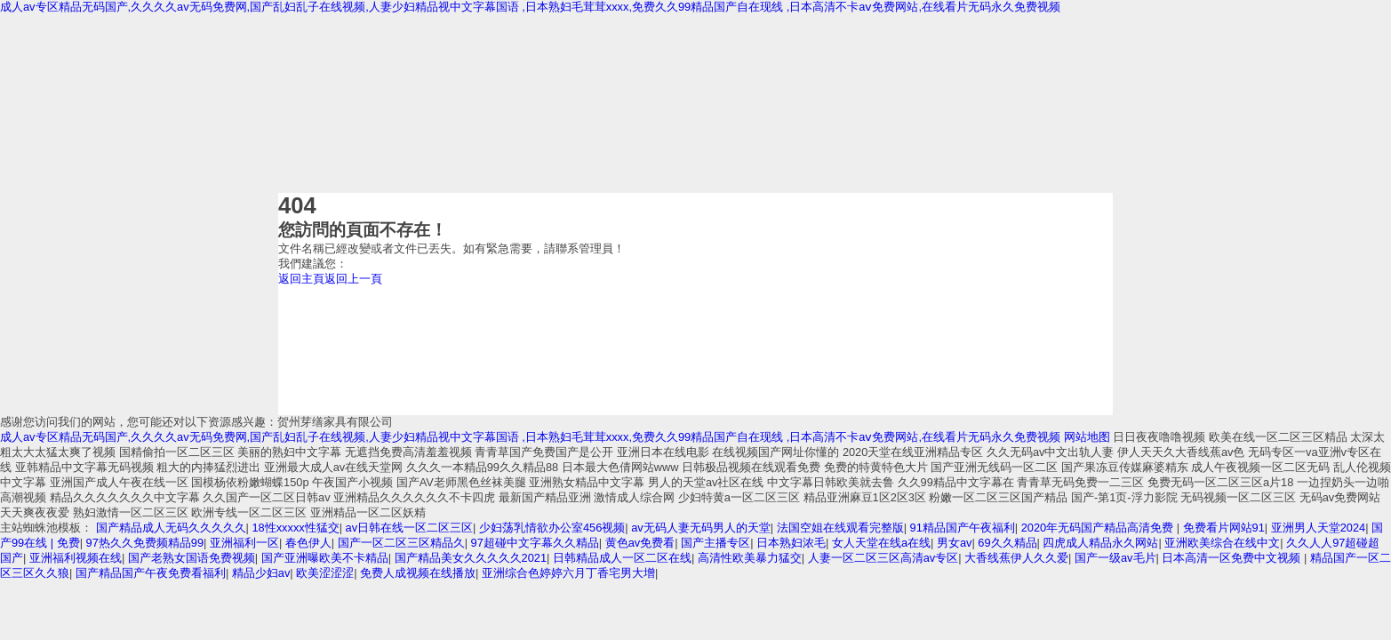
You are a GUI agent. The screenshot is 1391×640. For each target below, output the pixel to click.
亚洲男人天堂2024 (1318, 527)
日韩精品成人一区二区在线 (622, 557)
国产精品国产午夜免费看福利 (151, 573)
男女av (954, 542)
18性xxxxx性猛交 (295, 527)
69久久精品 (1007, 542)
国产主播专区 (715, 542)
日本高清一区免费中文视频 (1233, 557)
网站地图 (1087, 437)
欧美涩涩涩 (325, 573)
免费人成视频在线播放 (418, 573)
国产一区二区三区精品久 (401, 542)
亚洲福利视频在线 (75, 557)
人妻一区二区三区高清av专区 (883, 557)
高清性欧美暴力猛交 (750, 557)
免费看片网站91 (1224, 527)
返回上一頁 (353, 278)
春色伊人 (308, 542)
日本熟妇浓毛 (791, 542)
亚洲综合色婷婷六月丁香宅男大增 (568, 573)
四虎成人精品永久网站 (1100, 542)
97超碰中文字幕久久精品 (535, 542)
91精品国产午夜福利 (962, 527)
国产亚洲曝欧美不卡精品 (324, 557)
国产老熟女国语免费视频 (191, 557)
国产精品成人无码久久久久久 (171, 527)
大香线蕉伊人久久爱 (1016, 557)
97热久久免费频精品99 (145, 542)
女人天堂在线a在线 (881, 542)
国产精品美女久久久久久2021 (471, 557)
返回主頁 (301, 278)
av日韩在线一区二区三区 (410, 527)
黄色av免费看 (640, 542)
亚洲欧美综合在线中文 (1222, 542)
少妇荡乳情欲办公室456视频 (552, 527)
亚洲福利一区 (244, 542)
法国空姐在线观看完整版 (840, 527)
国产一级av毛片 (1115, 557)
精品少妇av (261, 573)
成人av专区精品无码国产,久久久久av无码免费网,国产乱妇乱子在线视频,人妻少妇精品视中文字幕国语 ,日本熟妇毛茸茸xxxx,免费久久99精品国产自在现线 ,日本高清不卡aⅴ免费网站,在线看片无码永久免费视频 (530, 6)
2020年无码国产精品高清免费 (1099, 527)
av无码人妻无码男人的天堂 (701, 527)
